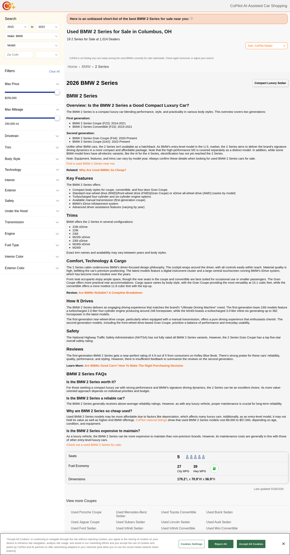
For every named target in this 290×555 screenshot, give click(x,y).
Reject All (221, 546)
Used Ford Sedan (83, 528)
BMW (86, 67)
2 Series (102, 67)
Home (72, 67)
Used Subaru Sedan (130, 522)
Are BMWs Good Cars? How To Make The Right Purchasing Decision (133, 365)
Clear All (54, 71)
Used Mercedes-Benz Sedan (131, 514)
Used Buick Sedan (219, 512)
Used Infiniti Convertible (178, 528)
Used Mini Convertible (222, 528)
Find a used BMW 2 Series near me (90, 163)
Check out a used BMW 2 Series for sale (93, 444)
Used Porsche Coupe (86, 512)
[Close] (283, 546)
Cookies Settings (192, 546)
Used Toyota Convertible (178, 512)
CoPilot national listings (151, 420)
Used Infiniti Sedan (129, 528)
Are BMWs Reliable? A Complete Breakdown (110, 292)
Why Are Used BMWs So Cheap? (102, 170)
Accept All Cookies (251, 546)
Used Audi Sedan (218, 522)
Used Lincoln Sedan (175, 522)
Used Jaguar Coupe (85, 522)
